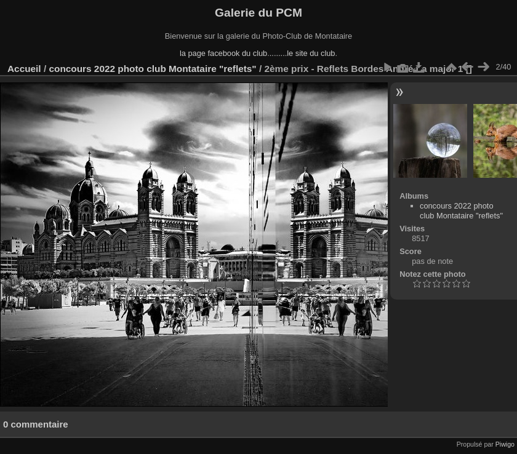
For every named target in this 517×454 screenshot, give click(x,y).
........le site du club (302, 53)
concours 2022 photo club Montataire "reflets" (152, 68)
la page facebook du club (223, 53)
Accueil (24, 68)
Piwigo (505, 444)
